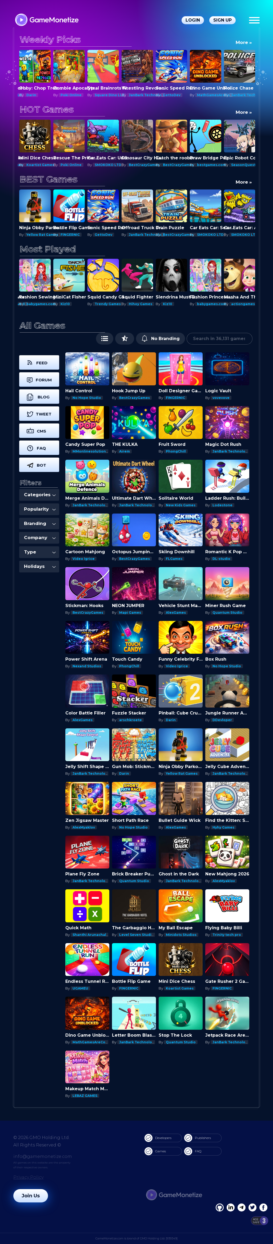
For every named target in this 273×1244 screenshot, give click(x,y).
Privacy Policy (28, 1177)
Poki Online (71, 95)
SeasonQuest (243, 165)
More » (244, 42)
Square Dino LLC (110, 95)
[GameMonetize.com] (46, 20)
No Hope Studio (87, 398)
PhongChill (176, 451)
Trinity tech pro (226, 935)
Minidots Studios (181, 935)
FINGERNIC (104, 235)
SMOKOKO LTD (108, 165)
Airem (124, 451)
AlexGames (176, 613)
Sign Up (222, 20)
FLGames (174, 559)
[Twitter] (252, 1207)
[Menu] (254, 20)
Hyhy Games (223, 827)
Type (40, 552)
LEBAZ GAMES (85, 1096)
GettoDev (171, 95)
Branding (40, 523)
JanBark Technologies (149, 95)
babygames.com (41, 304)
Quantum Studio (227, 613)
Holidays (40, 566)
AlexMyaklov (84, 827)
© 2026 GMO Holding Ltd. (41, 1137)
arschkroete (130, 720)
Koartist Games (40, 165)
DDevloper (222, 720)
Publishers (197, 1138)
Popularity (40, 509)
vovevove (221, 398)
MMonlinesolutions (90, 451)
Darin (31, 95)
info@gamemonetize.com (42, 1156)
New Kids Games (180, 505)
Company (40, 537)
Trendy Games (108, 304)
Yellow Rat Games (76, 235)
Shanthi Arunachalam (92, 935)
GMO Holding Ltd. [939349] (159, 1238)
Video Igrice (84, 559)
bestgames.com (211, 165)
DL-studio (221, 559)
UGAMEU (80, 988)
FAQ (192, 1151)
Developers (157, 1138)
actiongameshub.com (251, 304)
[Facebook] (220, 1207)
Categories (40, 494)
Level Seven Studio (136, 935)
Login (193, 20)
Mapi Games (37, 235)
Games (155, 1151)
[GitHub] (263, 1207)
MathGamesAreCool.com (219, 95)
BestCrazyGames (144, 165)
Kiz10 (65, 304)
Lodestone (222, 505)
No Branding (160, 338)
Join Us (31, 1196)
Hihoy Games (140, 304)
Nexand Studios (87, 666)
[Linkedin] (242, 1207)
